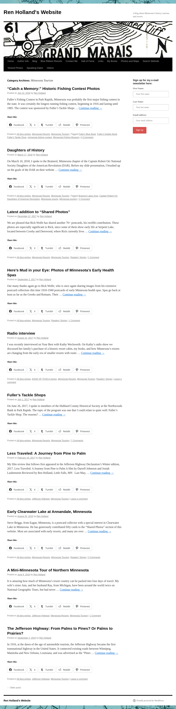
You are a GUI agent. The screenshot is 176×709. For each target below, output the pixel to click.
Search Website (151, 61)
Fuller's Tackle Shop (16, 137)
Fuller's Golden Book (107, 134)
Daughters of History (26, 150)
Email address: (140, 115)
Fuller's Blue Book (87, 134)
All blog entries (24, 134)
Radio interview (21, 333)
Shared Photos (15, 68)
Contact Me (72, 61)
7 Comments (77, 440)
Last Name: (138, 101)
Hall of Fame (87, 61)
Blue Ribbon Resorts (51, 61)
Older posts (14, 687)
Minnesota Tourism (60, 134)
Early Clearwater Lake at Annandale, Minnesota (49, 512)
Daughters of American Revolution (23, 199)
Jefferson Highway (41, 499)
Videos (50, 68)
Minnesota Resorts (41, 134)
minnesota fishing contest (39, 137)
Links (100, 61)
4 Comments (87, 137)
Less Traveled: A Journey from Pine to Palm (46, 453)
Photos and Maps (130, 61)
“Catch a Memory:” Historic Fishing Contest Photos (53, 88)
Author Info (23, 61)
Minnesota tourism (68, 199)
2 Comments (94, 557)
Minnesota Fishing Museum (66, 137)
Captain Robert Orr (108, 196)
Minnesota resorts (49, 199)
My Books (112, 61)
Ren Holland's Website (32, 12)
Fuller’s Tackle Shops (26, 395)
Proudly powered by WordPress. (150, 700)
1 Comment (84, 199)
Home (11, 61)
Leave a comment (79, 499)
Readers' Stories (78, 257)
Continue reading (90, 108)
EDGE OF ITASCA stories (44, 379)
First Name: (138, 88)
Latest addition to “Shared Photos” (38, 212)
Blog (34, 61)
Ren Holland (40, 93)
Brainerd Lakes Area (88, 196)
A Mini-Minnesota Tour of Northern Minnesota (48, 570)
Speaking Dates (35, 68)
